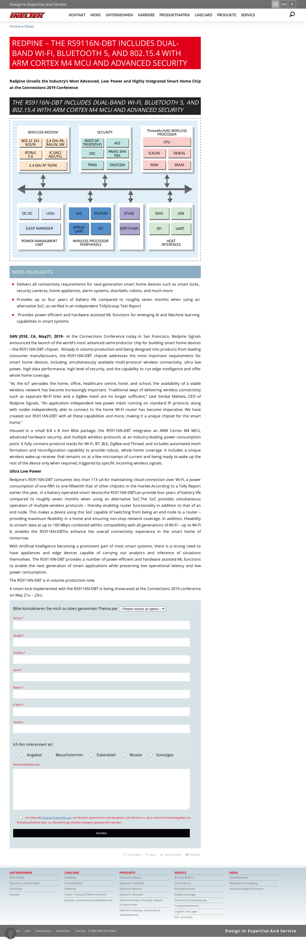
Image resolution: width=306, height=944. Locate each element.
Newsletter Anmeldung (244, 890)
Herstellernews (239, 884)
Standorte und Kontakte (24, 890)
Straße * (18, 636)
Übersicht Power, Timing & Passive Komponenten (141, 909)
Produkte (226, 15)
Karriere (146, 15)
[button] (10, 933)
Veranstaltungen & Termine (246, 896)
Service (248, 15)
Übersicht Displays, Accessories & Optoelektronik (140, 920)
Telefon (18, 722)
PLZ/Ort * (19, 653)
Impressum (63, 938)
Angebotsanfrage (185, 901)
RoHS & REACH (184, 884)
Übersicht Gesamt (130, 884)
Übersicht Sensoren (131, 901)
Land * (17, 670)
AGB (27, 938)
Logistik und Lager (186, 918)
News (95, 15)
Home (15, 26)
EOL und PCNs (183, 924)
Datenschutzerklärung (57, 825)
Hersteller (70, 884)
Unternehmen (119, 15)
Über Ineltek (17, 884)
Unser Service (183, 890)
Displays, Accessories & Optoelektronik (88, 907)
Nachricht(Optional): (26, 764)
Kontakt (77, 15)
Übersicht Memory (131, 896)
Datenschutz (43, 938)
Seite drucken (172, 862)
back (153, 862)
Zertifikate (16, 896)
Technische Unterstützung (191, 907)
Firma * (18, 618)
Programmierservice (187, 913)
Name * (18, 687)
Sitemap (81, 938)
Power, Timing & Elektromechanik (85, 901)
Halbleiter (70, 896)
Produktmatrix (174, 15)
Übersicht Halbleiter (132, 890)
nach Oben (134, 862)
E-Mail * (18, 705)
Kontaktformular (185, 896)
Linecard (203, 15)
